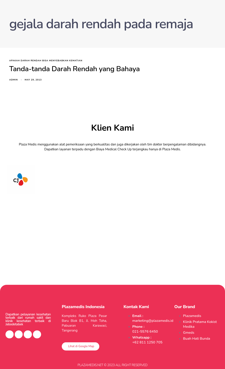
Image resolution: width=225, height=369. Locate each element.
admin (13, 79)
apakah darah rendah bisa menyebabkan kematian (45, 60)
